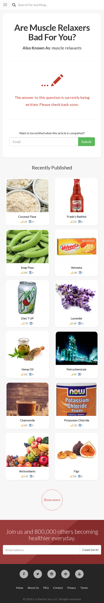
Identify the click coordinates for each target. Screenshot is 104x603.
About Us (33, 587)
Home (19, 587)
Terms (84, 587)
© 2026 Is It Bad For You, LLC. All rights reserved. (52, 599)
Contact (58, 587)
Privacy (71, 587)
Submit (86, 142)
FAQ (46, 587)
